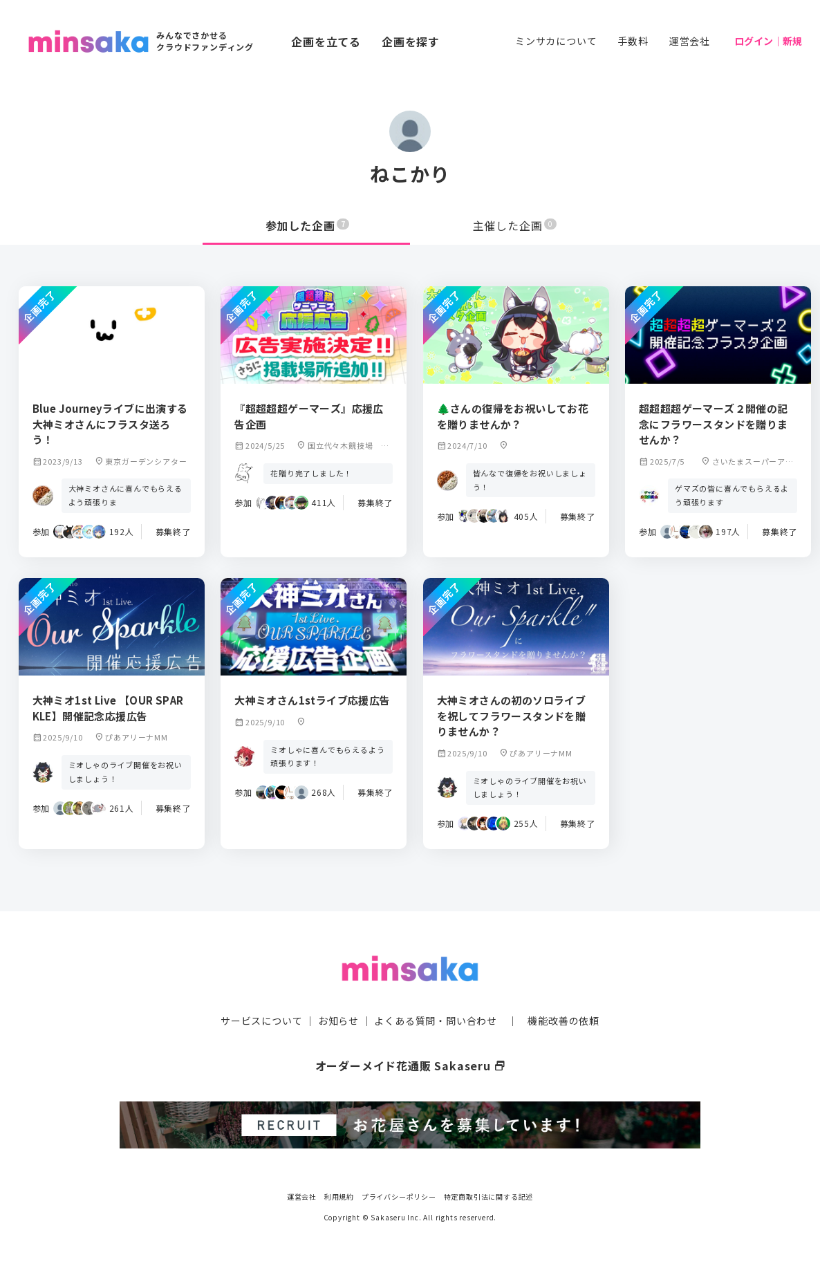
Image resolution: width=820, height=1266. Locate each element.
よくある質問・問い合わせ (435, 1020)
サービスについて (261, 1020)
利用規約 (339, 1196)
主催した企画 (515, 225)
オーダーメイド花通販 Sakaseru (410, 1065)
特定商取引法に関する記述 (489, 1196)
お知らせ (338, 1020)
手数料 (632, 41)
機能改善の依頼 (563, 1020)
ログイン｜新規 (768, 41)
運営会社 (689, 41)
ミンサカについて (556, 41)
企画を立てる (326, 41)
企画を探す (411, 41)
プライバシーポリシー (399, 1196)
